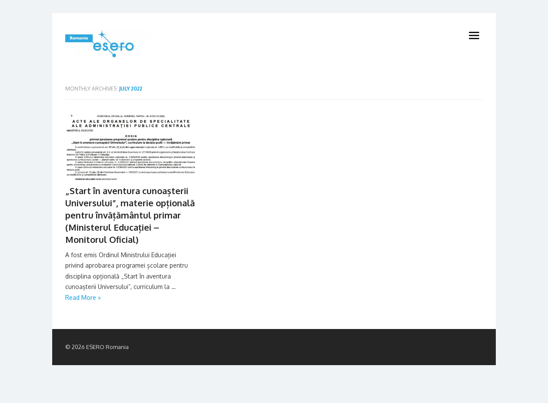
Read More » (83, 297)
